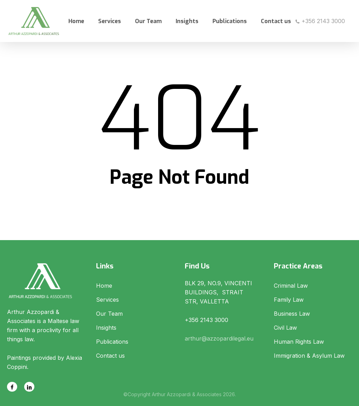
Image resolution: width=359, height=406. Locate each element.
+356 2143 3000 (320, 21)
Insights (106, 327)
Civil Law (285, 327)
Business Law (292, 313)
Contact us (110, 355)
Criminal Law (291, 285)
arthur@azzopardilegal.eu (219, 338)
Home (104, 285)
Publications (112, 341)
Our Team (109, 313)
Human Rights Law (299, 341)
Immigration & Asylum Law (309, 355)
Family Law (289, 299)
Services (107, 299)
